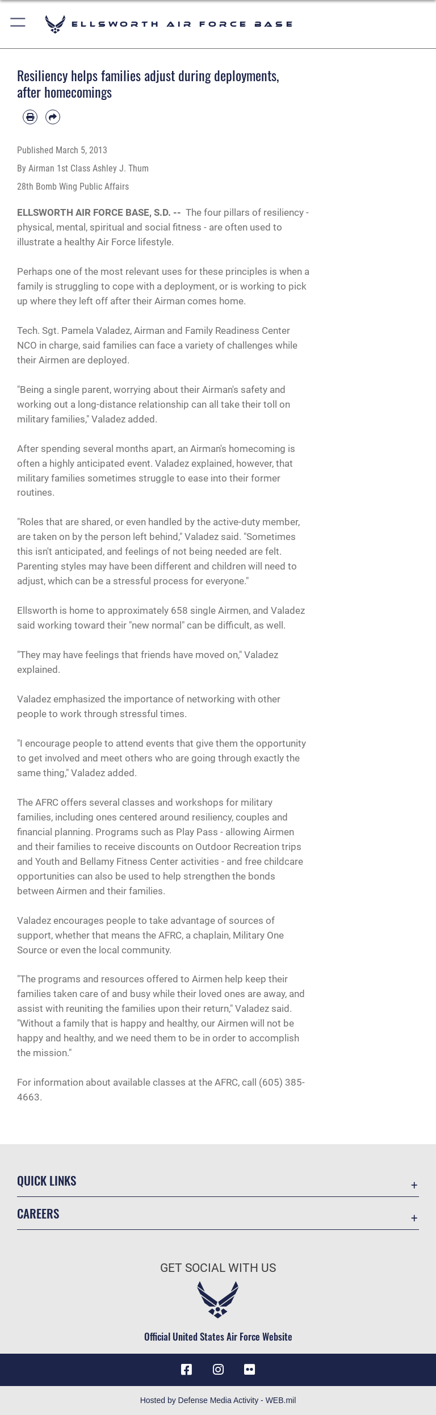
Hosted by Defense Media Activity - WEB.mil (218, 1400)
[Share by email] (52, 117)
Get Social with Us (218, 1268)
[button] (18, 24)
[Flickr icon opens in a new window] (249, 1369)
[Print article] (30, 117)
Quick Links (46, 1180)
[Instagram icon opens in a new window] (218, 1369)
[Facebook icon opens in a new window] (186, 1369)
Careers (38, 1213)
